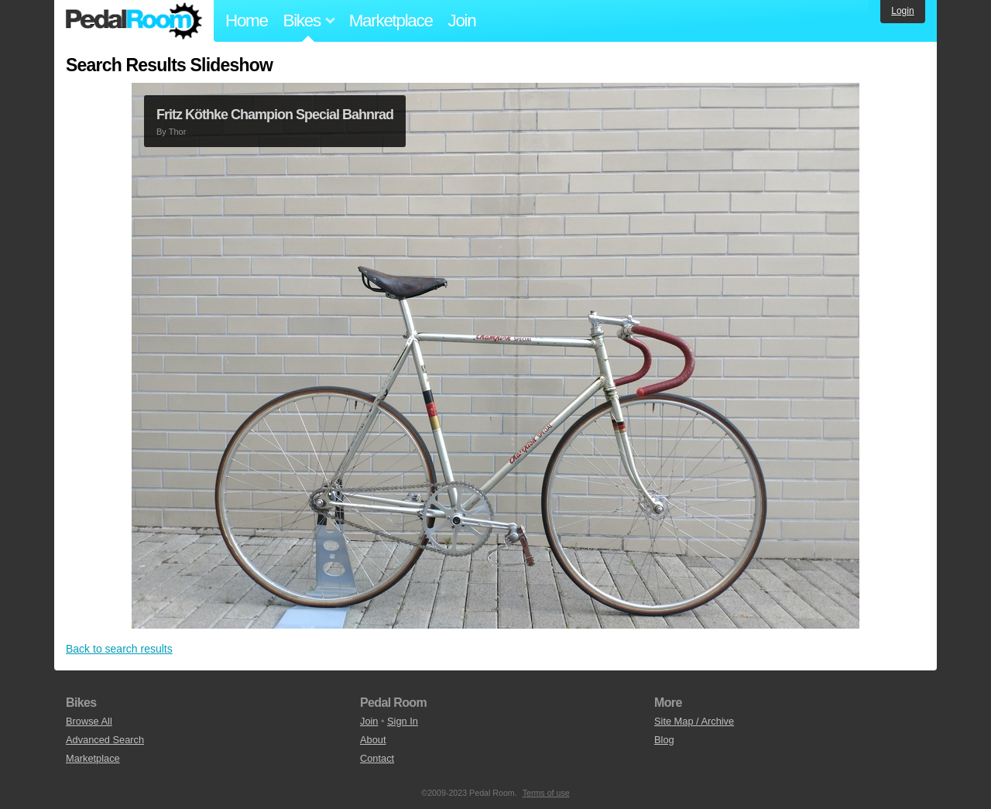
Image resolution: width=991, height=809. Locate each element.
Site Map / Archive (694, 721)
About (373, 740)
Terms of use (546, 792)
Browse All (89, 721)
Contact (377, 758)
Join (462, 20)
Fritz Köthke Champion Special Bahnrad (274, 114)
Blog (664, 740)
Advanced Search (105, 740)
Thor (178, 131)
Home (246, 20)
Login (902, 10)
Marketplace (391, 20)
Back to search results (119, 649)
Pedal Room (134, 20)
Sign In (402, 721)
